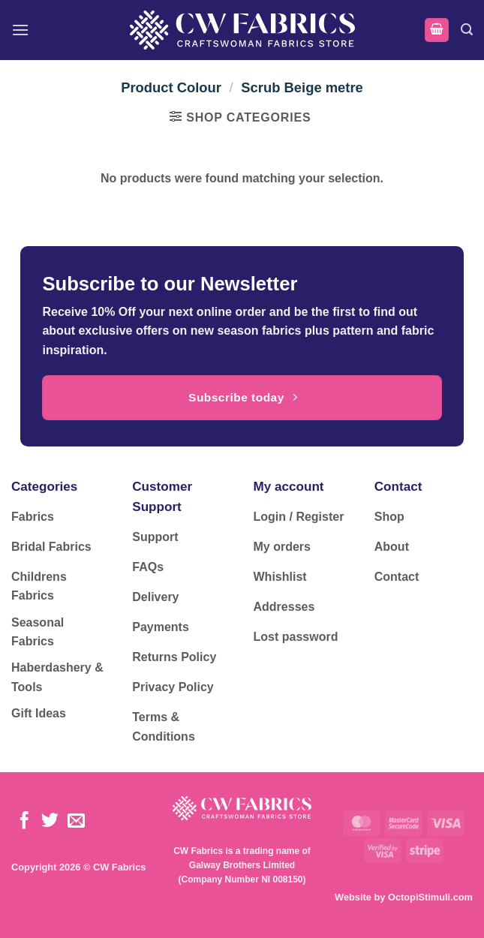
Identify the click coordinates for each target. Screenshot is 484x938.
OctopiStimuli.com (430, 897)
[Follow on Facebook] (24, 821)
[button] (20, 29)
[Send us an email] (76, 821)
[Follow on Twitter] (50, 821)
